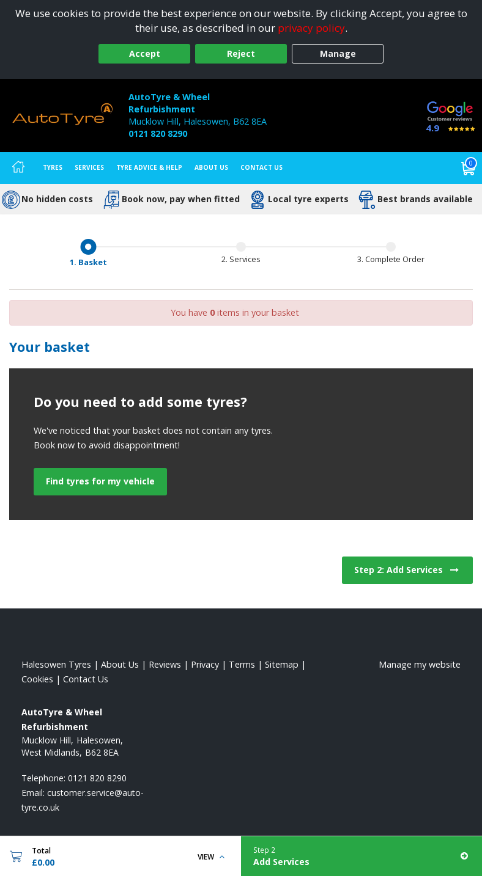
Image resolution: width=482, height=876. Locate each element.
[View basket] (468, 168)
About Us (211, 167)
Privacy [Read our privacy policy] (205, 664)
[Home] (18, 168)
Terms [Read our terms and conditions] (242, 664)
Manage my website (420, 664)
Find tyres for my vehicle (100, 481)
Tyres (52, 167)
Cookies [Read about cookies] (37, 679)
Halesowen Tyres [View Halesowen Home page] (56, 664)
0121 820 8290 (157, 133)
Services (89, 167)
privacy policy (311, 28)
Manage (338, 53)
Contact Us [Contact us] (261, 167)
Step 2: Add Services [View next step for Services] (407, 569)
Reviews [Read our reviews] (165, 664)
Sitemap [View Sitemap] (281, 664)
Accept (144, 53)
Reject (241, 53)
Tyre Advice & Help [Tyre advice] (149, 167)
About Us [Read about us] (120, 664)
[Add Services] (361, 856)
